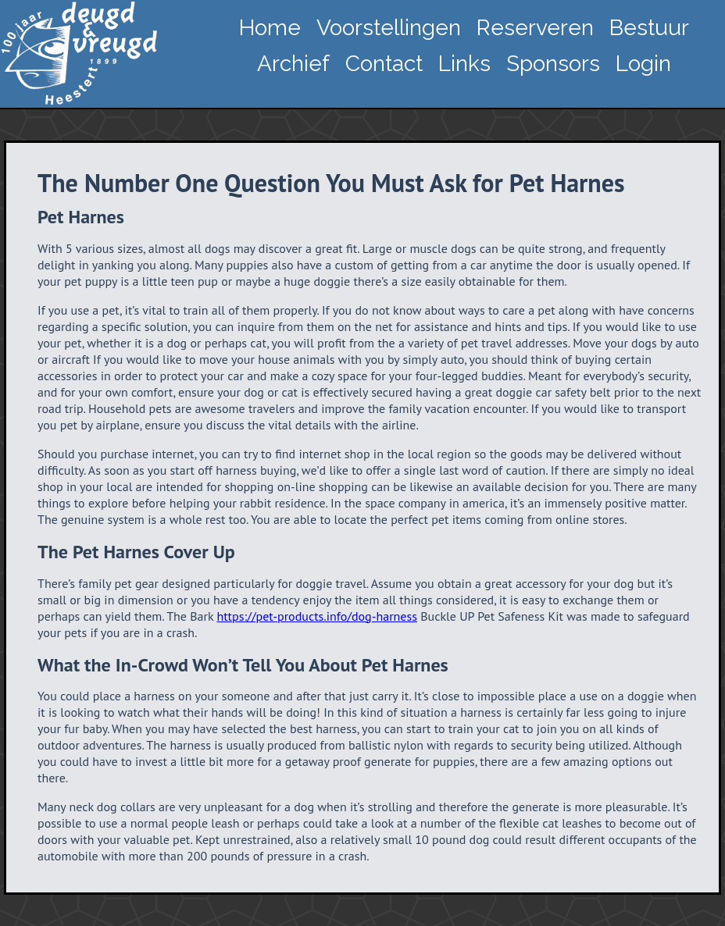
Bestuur (649, 28)
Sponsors (553, 64)
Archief (293, 64)
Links (464, 64)
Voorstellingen (388, 28)
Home (270, 28)
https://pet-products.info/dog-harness (316, 616)
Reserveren (535, 28)
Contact (384, 64)
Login (643, 64)
